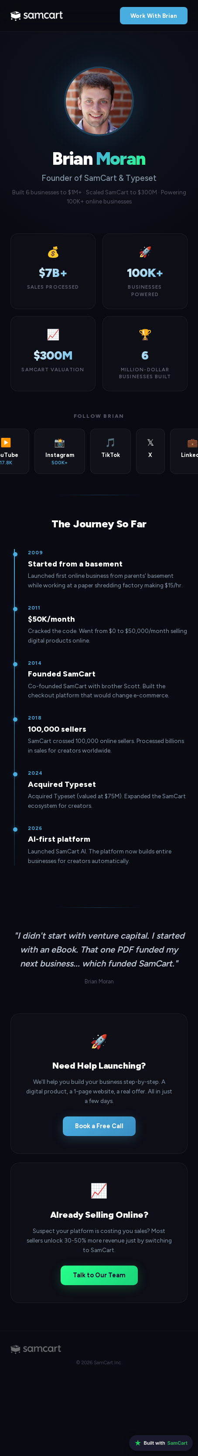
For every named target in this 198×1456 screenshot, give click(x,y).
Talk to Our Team (99, 1275)
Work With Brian (153, 15)
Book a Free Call (99, 1126)
